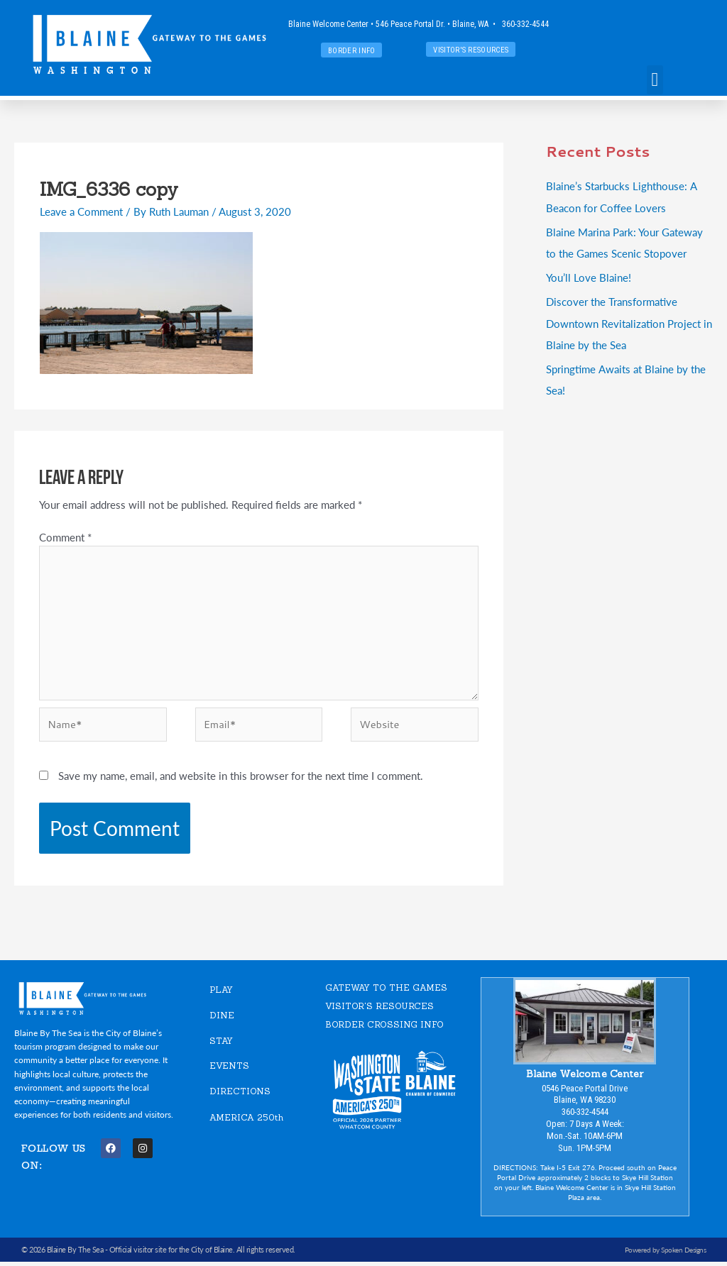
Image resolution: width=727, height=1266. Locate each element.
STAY (221, 1044)
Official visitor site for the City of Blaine (171, 1253)
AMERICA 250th (246, 1121)
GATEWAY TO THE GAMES (386, 991)
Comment (65, 536)
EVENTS (229, 1069)
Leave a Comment (81, 211)
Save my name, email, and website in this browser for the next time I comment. (240, 779)
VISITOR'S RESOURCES (379, 1009)
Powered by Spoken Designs (665, 1253)
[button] (655, 79)
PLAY (221, 994)
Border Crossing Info (384, 1028)
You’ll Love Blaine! (588, 276)
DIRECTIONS (239, 1094)
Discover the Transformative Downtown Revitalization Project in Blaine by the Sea (629, 322)
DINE (221, 1018)
